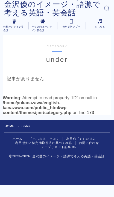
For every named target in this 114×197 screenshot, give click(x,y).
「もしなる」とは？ (44, 138)
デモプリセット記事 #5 (59, 147)
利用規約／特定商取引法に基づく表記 (43, 142)
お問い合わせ (89, 142)
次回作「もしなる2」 (82, 138)
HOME (9, 126)
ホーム (18, 138)
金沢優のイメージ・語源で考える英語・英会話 (52, 8)
